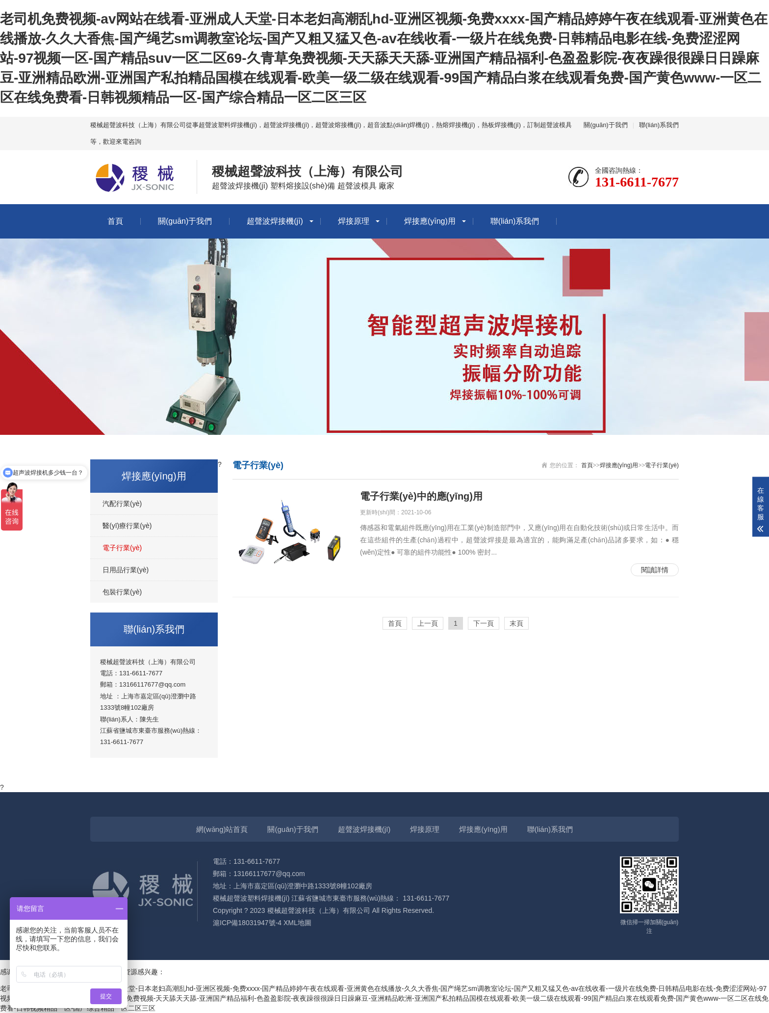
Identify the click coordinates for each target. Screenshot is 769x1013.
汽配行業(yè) (122, 503)
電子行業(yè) (122, 548)
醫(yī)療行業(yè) (127, 526)
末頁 (516, 623)
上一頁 (427, 623)
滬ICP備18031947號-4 (247, 923)
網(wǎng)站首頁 (222, 829)
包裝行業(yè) (122, 592)
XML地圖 (297, 923)
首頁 (115, 221)
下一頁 (483, 623)
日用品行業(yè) (126, 570)
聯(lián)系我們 (659, 125)
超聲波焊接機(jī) (275, 221)
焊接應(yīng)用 (430, 221)
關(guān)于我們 (606, 125)
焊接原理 (353, 221)
